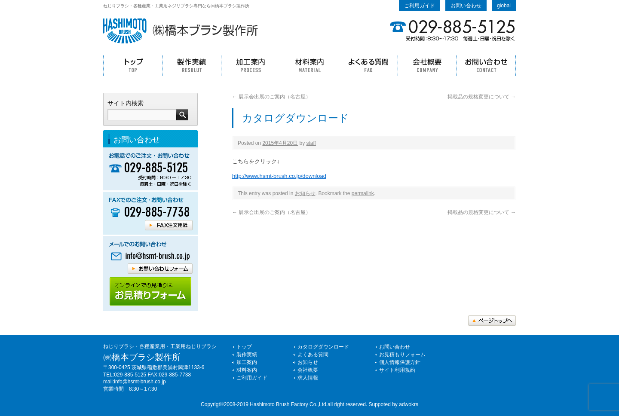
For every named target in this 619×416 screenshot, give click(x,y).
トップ (132, 65)
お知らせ (305, 193)
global (504, 6)
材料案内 (309, 65)
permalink (363, 193)
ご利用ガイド (419, 6)
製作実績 (191, 65)
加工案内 (250, 65)
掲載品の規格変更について (481, 97)
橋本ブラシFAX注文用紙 (169, 225)
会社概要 (427, 65)
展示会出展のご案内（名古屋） (271, 97)
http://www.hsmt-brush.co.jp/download (279, 176)
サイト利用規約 (397, 370)
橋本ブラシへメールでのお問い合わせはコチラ (150, 256)
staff (311, 143)
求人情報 (307, 378)
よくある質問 (368, 65)
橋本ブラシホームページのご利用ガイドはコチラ (150, 291)
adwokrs (408, 404)
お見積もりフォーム (402, 355)
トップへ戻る (492, 320)
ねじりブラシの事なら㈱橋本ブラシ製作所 (180, 30)
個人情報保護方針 (399, 362)
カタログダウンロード (323, 347)
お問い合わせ (465, 6)
